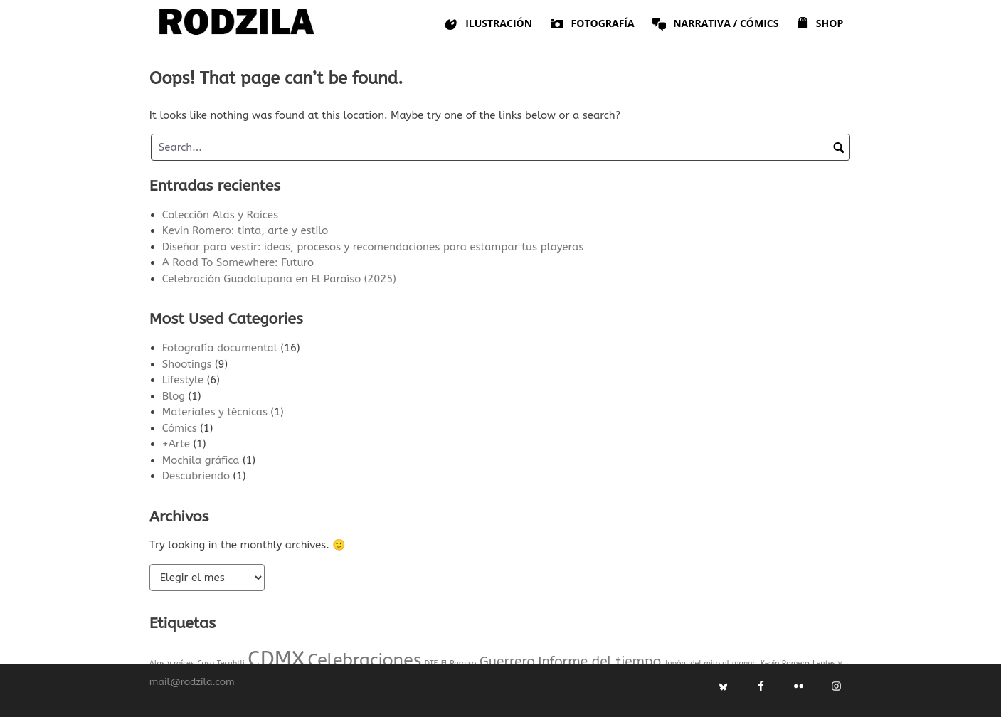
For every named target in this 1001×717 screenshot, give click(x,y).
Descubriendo (196, 475)
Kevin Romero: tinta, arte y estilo (245, 230)
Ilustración (488, 23)
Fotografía (592, 23)
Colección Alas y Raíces (220, 214)
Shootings (187, 364)
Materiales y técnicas (215, 411)
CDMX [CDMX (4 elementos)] (276, 659)
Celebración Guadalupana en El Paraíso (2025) (279, 278)
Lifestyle (182, 379)
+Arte (176, 443)
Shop (819, 23)
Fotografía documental (219, 347)
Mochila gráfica (201, 460)
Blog (173, 396)
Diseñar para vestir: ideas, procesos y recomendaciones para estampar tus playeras (372, 246)
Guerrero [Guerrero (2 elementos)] (507, 661)
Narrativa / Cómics (715, 23)
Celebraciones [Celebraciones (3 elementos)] (364, 659)
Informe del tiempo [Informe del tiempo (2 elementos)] (599, 661)
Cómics (179, 428)
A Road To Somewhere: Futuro (238, 262)
